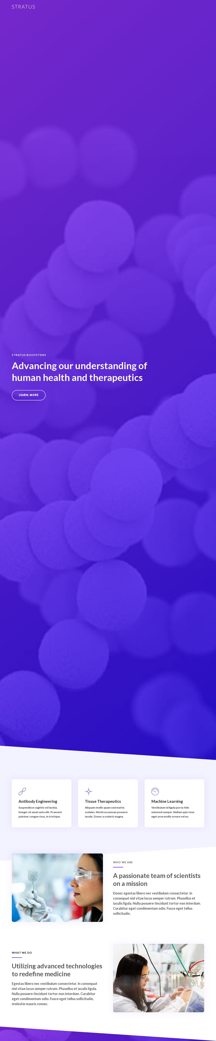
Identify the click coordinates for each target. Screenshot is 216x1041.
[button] (29, 395)
